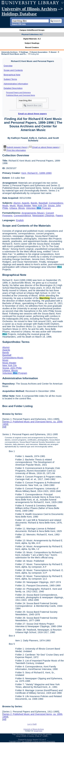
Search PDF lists (19, 24)
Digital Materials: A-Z (32, 39)
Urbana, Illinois (17, 208)
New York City (39, 205)
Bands (34, 203)
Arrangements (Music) (33, 213)
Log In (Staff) (32, 724)
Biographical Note (12, 74)
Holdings (24, 52)
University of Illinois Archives (29, 8)
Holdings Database (19, 13)
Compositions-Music (12, 357)
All (4, 427)
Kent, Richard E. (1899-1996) (36, 173)
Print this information (15, 150)
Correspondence (22, 215)
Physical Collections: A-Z (32, 34)
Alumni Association (39, 52)
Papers (59, 215)
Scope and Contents (13, 70)
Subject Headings (32, 43)
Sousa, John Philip (12, 368)
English (20, 220)
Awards (25, 203)
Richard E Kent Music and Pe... (14, 54)
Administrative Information (16, 83)
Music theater (24, 205)
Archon (29, 740)
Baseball (43, 203)
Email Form (38, 731)
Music (13, 205)
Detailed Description (13, 88)
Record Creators (32, 47)
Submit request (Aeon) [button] (16, 147)
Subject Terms (10, 79)
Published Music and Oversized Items (20, 95)
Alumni (54, 52)
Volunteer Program (38, 208)
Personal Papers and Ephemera (18, 92)
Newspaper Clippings (43, 215)
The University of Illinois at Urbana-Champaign (38, 741)
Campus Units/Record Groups (31, 30)
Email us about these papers (32, 113)
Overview (8, 65)
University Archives (9, 52)
